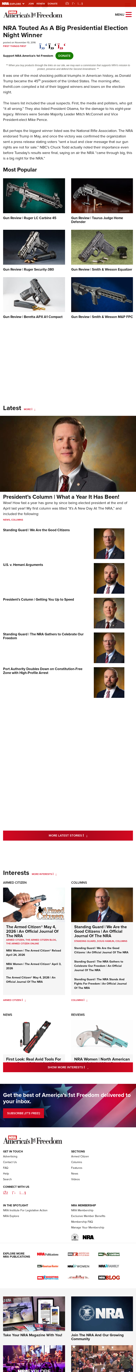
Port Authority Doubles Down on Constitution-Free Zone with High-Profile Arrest (42, 670)
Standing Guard (85, 941)
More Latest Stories (85, 835)
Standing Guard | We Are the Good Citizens (36, 530)
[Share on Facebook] (43, 44)
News (6, 520)
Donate (52, 4)
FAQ (5, 1168)
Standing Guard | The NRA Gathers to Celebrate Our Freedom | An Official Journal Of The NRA (98, 965)
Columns (17, 520)
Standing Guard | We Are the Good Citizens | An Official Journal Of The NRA (100, 931)
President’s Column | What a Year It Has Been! (61, 497)
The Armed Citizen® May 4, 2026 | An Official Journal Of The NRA (32, 931)
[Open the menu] (129, 14)
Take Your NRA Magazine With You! (32, 1335)
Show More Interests (86, 1067)
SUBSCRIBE (23, 1113)
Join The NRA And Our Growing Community (97, 1337)
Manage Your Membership (87, 1227)
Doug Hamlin (105, 941)
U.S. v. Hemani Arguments (23, 564)
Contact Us (10, 1162)
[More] (33, 409)
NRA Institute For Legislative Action (25, 1210)
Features (76, 1168)
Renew (40, 4)
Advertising (10, 1156)
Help (6, 1173)
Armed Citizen (15, 882)
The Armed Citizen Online (22, 943)
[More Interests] (54, 874)
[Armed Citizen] (24, 1000)
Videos (75, 1179)
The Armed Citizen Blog (40, 940)
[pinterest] (61, 44)
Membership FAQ (82, 1222)
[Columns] (85, 1000)
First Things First (14, 46)
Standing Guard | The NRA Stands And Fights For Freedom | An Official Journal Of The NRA (100, 983)
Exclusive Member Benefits (88, 1216)
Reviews (78, 1014)
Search (7, 1179)
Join (31, 4)
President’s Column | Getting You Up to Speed (38, 599)
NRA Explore (11, 1216)
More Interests (42, 874)
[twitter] (52, 44)
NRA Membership (82, 1210)
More (27, 409)
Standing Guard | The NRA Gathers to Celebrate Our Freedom (43, 636)
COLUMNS (121, 941)
